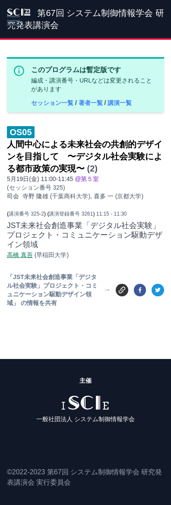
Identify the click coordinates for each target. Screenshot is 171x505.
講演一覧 (120, 102)
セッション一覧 (53, 102)
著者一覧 (91, 102)
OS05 (21, 132)
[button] (13, 21)
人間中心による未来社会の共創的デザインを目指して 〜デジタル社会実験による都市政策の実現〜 (84, 156)
